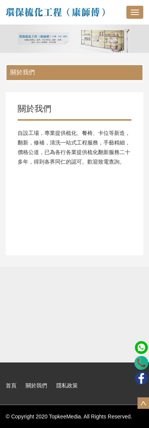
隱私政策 (67, 385)
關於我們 (22, 72)
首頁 (11, 385)
